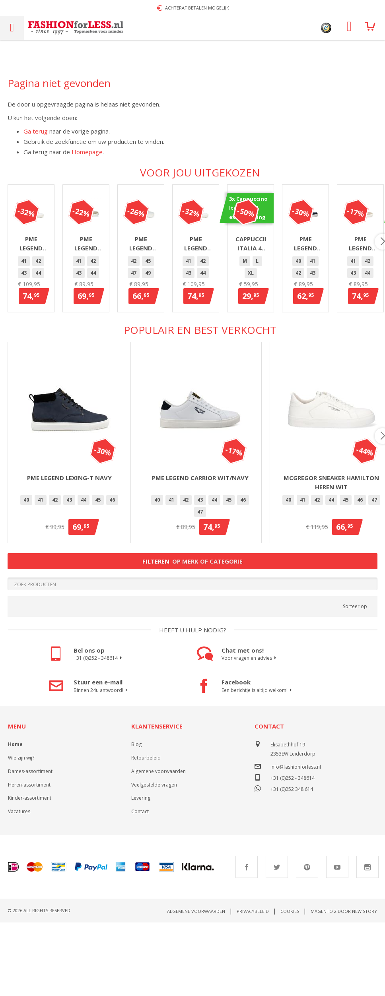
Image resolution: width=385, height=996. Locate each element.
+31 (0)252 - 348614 (99, 731)
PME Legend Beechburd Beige (200, 320)
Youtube (337, 940)
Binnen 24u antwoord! (102, 763)
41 (26, 342)
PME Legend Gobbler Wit (69, 320)
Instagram (367, 940)
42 (40, 342)
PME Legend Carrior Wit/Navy (200, 551)
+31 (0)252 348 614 (291, 861)
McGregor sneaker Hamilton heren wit (331, 555)
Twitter (277, 940)
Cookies (289, 985)
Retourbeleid (146, 831)
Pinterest (307, 940)
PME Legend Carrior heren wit (331, 320)
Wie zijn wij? (21, 831)
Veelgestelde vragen (154, 858)
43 (55, 342)
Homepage (87, 152)
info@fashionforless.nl (295, 840)
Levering (140, 871)
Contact (140, 885)
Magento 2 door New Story (344, 985)
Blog (136, 817)
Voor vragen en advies (250, 731)
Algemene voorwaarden (158, 844)
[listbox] (69, 344)
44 (69, 342)
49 (345, 342)
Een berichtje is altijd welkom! (258, 763)
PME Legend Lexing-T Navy (69, 551)
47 (112, 342)
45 (83, 342)
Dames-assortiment (30, 844)
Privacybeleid (253, 985)
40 (360, 342)
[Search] (192, 657)
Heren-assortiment (29, 858)
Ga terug (35, 131)
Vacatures (19, 885)
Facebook (246, 940)
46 (98, 342)
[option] (26, 342)
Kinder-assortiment (29, 871)
